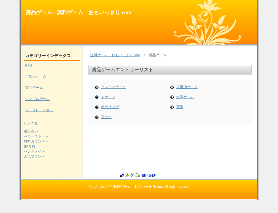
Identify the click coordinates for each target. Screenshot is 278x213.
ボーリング (110, 107)
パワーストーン (36, 136)
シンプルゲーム (37, 99)
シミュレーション (39, 110)
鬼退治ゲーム (187, 87)
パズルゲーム (35, 76)
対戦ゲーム (185, 97)
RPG (28, 65)
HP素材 (29, 146)
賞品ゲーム (34, 87)
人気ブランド (34, 156)
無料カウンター (36, 141)
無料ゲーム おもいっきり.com (115, 55)
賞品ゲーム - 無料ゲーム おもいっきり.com (78, 12)
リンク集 (31, 123)
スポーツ (108, 97)
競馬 (179, 107)
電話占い (31, 131)
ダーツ (106, 117)
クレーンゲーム (113, 87)
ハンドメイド (34, 151)
